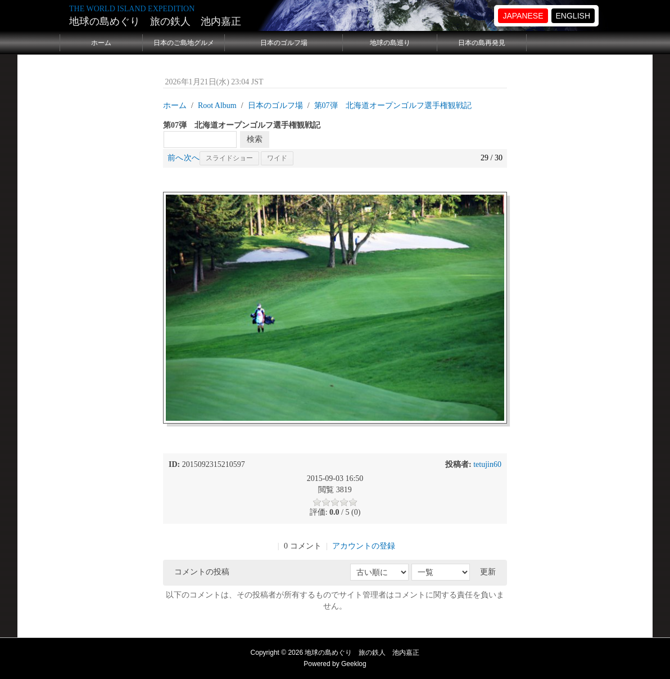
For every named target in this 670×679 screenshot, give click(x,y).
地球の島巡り (390, 43)
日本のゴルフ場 (283, 43)
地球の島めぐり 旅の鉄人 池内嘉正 (155, 21)
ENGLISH (573, 15)
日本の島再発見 (481, 43)
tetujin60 (487, 464)
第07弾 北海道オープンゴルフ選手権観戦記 (393, 105)
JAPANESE (523, 15)
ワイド (277, 158)
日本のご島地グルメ (183, 43)
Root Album (217, 105)
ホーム (101, 43)
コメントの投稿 (201, 572)
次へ (192, 158)
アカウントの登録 (363, 546)
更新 (488, 572)
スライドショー (229, 158)
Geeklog (353, 664)
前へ (175, 158)
